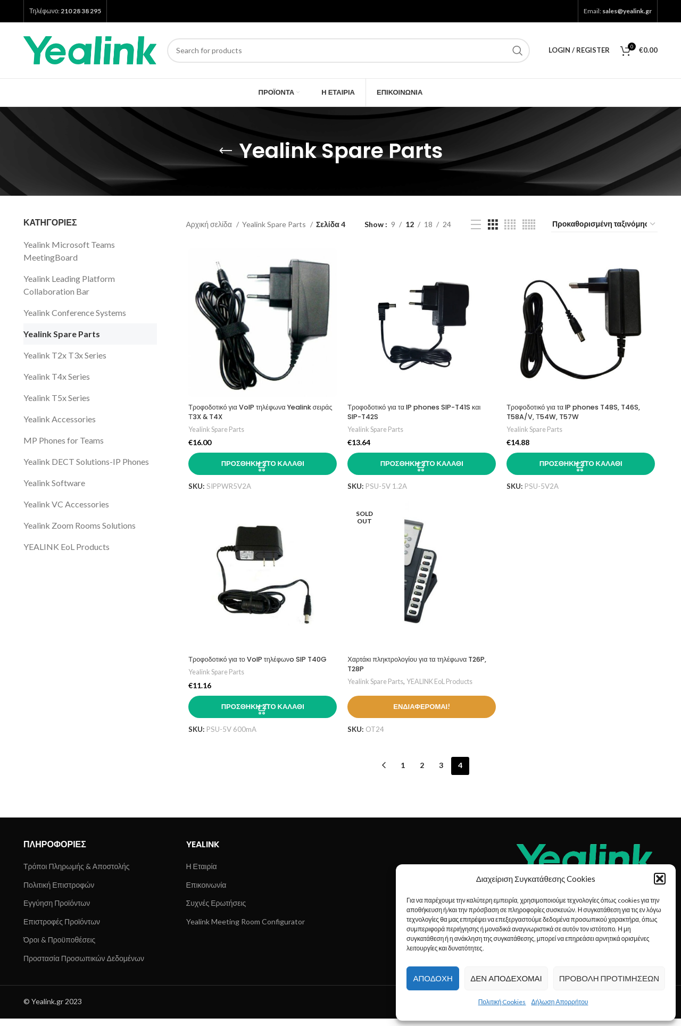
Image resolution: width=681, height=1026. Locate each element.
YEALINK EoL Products (66, 546)
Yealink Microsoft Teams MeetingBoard (69, 250)
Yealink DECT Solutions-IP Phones (86, 461)
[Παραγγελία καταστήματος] (604, 224)
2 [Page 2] (422, 773)
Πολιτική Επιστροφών (58, 892)
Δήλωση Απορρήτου (559, 1002)
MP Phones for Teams (63, 440)
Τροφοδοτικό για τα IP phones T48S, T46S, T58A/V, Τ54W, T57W (582, 413)
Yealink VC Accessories (66, 504)
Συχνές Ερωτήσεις (216, 910)
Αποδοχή (432, 978)
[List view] (476, 224)
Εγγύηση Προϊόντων (56, 910)
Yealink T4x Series (56, 376)
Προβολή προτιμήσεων (609, 978)
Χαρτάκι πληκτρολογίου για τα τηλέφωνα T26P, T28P (413, 667)
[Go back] (225, 151)
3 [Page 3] (441, 773)
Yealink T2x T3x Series (64, 355)
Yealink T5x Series (56, 398)
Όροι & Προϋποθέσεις (59, 947)
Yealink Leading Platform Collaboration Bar (69, 284)
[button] (659, 878)
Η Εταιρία (201, 874)
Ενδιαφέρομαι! (421, 719)
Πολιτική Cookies (502, 1002)
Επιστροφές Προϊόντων (61, 929)
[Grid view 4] (510, 224)
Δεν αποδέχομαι (506, 978)
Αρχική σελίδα (210, 224)
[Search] (348, 50)
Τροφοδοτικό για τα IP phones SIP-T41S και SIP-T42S (421, 413)
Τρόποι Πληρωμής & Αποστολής (76, 874)
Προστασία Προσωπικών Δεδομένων (83, 966)
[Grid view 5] (528, 224)
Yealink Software (54, 483)
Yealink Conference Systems (74, 312)
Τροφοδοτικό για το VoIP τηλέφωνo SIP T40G (252, 667)
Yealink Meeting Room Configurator (245, 929)
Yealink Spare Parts (61, 334)
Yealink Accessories (59, 419)
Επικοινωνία (206, 892)
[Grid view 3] (493, 224)
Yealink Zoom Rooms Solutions (79, 525)
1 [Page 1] (403, 773)
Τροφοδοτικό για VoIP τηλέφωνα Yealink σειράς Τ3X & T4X (255, 413)
